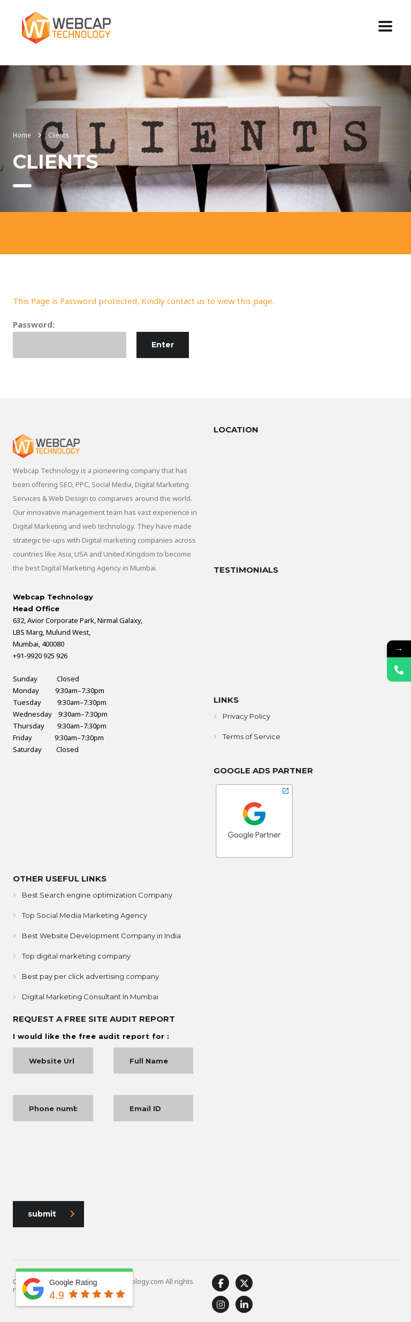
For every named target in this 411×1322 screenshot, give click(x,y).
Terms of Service (251, 736)
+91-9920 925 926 (40, 655)
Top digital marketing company (76, 956)
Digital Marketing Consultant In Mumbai (90, 996)
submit (51, 1214)
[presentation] (94, 1163)
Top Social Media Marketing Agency (84, 915)
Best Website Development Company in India (101, 935)
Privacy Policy (246, 716)
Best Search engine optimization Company (97, 895)
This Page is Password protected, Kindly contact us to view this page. (143, 300)
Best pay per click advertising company (90, 976)
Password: (69, 338)
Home (22, 135)
